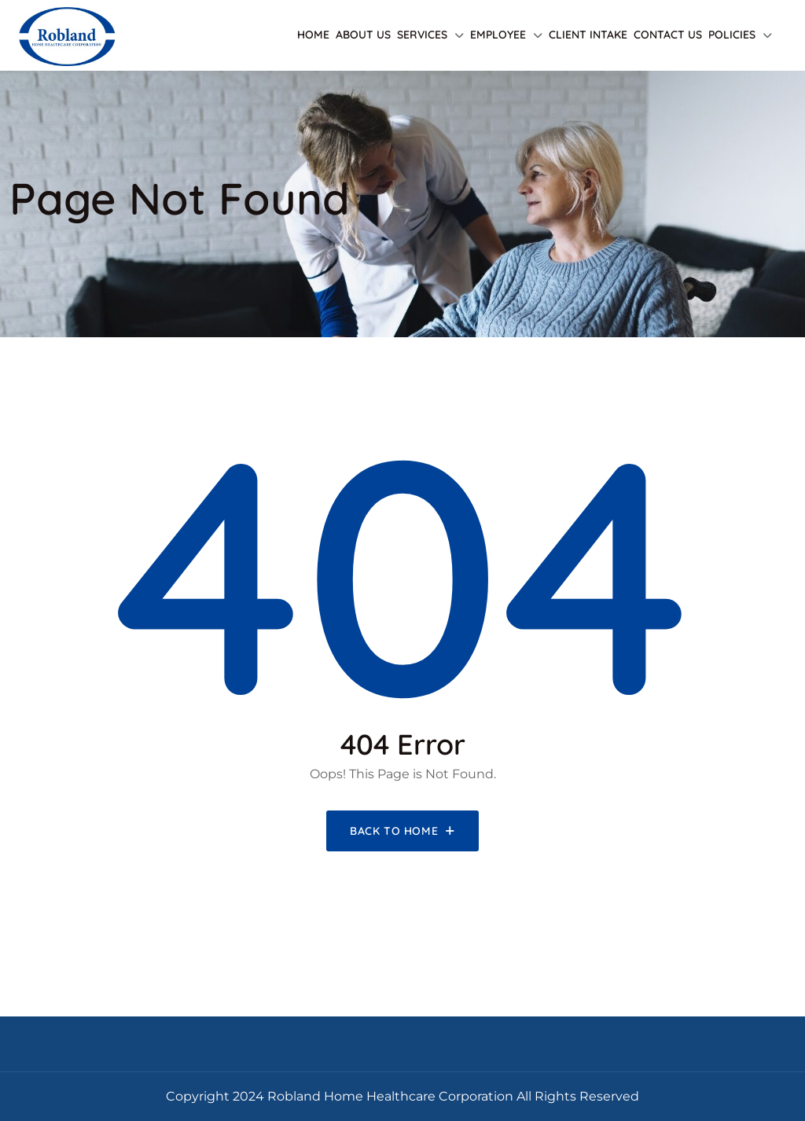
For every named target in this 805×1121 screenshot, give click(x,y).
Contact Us (668, 35)
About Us (363, 35)
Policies (731, 35)
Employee (498, 35)
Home (313, 35)
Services (422, 35)
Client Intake (588, 35)
